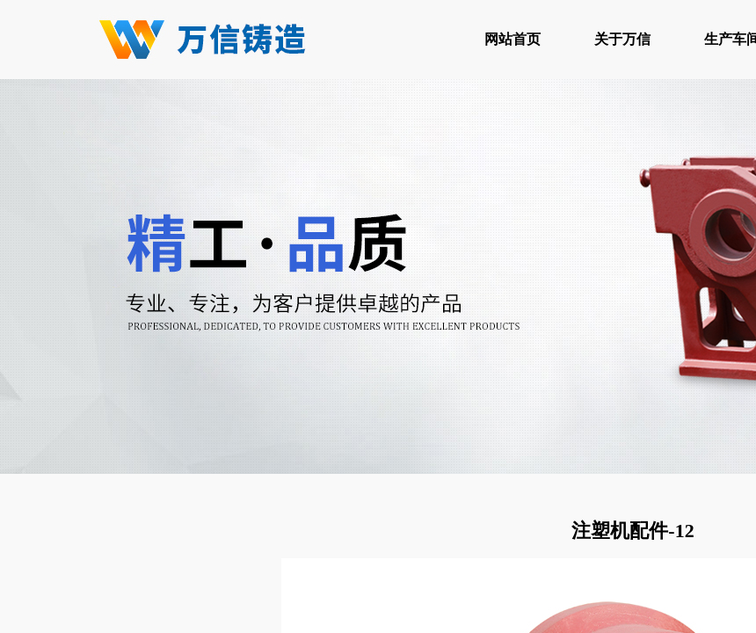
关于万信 (622, 39)
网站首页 (512, 39)
